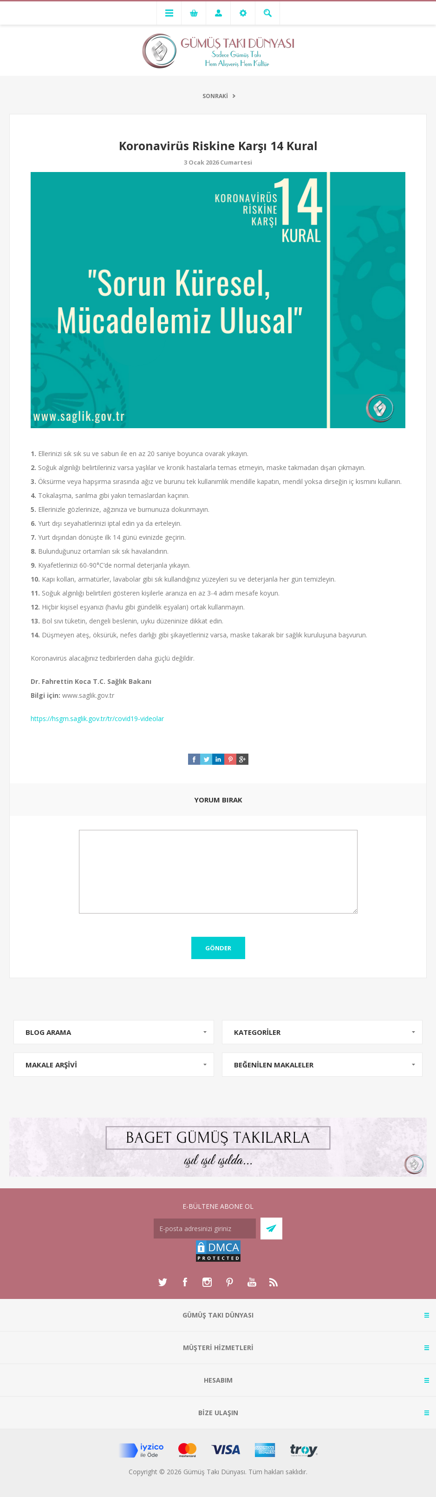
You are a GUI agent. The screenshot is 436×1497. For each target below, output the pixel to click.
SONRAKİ (215, 96)
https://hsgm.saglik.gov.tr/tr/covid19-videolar (97, 718)
